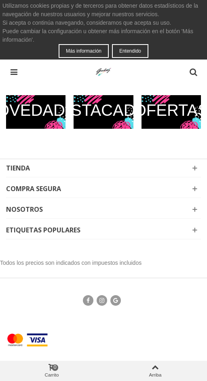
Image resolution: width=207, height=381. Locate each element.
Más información (83, 51)
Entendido (130, 51)
